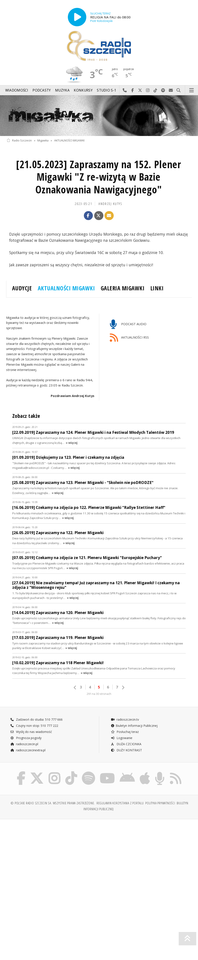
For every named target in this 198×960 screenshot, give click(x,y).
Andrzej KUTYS (110, 203)
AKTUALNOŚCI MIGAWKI (69, 140)
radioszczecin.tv (125, 719)
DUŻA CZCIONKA (126, 744)
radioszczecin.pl (24, 744)
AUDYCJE (22, 288)
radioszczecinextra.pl (28, 750)
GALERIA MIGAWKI (123, 288)
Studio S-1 (106, 90)
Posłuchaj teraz (125, 732)
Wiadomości (16, 90)
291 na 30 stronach (99, 694)
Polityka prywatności (160, 803)
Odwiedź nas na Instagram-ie (148, 90)
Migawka (43, 140)
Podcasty (41, 90)
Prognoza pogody (26, 738)
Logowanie (122, 738)
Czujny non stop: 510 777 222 (34, 726)
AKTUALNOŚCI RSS (129, 337)
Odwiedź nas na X (140, 90)
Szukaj (178, 90)
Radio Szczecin (19, 140)
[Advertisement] (52, 856)
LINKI (157, 288)
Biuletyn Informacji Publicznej (134, 726)
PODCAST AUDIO (128, 324)
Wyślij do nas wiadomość (171, 90)
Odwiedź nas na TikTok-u (155, 90)
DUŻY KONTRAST (126, 750)
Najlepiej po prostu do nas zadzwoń (125, 90)
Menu (192, 90)
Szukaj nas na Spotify (163, 90)
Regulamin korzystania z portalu (120, 803)
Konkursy (83, 90)
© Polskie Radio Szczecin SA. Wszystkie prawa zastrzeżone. (53, 803)
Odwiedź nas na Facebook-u (132, 90)
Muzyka (62, 90)
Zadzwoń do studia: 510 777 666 (36, 719)
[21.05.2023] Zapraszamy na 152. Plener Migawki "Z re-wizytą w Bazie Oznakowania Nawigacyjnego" (98, 177)
